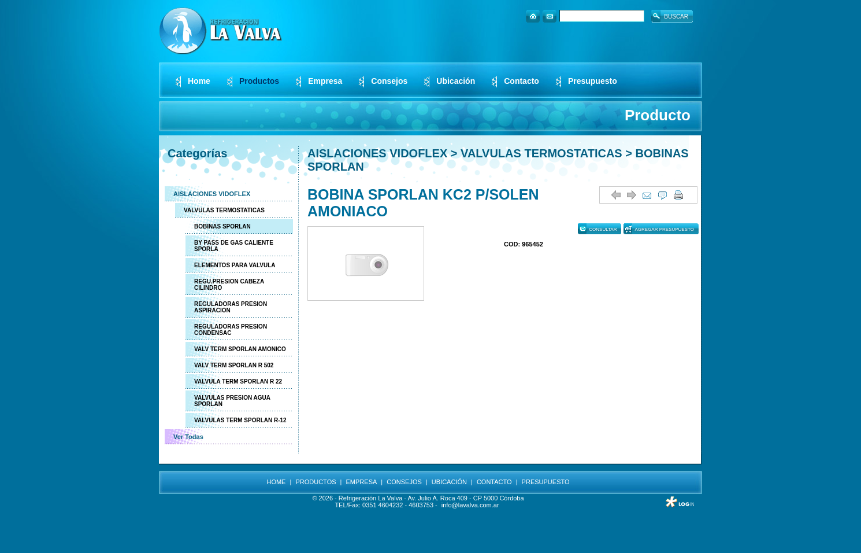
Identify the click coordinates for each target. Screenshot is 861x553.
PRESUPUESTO (546, 481)
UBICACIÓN (449, 481)
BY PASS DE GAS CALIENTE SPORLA (233, 245)
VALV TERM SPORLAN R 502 (233, 365)
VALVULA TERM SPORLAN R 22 (238, 381)
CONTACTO (494, 481)
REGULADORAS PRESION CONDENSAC (230, 329)
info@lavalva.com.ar (470, 505)
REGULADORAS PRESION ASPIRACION (230, 307)
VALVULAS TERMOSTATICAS (224, 210)
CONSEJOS (404, 481)
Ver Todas (188, 436)
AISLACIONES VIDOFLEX (211, 193)
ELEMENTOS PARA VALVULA (235, 265)
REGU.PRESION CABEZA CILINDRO (229, 284)
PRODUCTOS (315, 481)
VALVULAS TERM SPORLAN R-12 (240, 420)
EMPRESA (361, 481)
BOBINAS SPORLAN (222, 226)
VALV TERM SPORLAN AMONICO (240, 349)
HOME (275, 481)
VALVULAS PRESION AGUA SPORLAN (232, 401)
